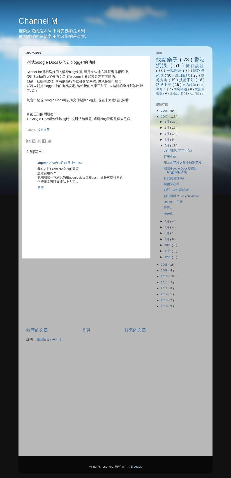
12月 (168, 257)
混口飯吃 (183, 75)
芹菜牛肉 (170, 156)
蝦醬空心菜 (172, 184)
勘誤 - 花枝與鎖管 (176, 190)
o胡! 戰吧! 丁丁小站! (178, 150)
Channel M (38, 21)
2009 (165, 270)
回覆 (40, 188)
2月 (167, 127)
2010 (165, 276)
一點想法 (174, 70)
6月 (167, 221)
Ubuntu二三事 (173, 202)
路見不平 (164, 84)
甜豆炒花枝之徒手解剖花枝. (183, 162)
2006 (165, 110)
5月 (167, 145)
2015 (165, 300)
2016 (165, 306)
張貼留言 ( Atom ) (49, 339)
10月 (168, 245)
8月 (167, 233)
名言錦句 (190, 85)
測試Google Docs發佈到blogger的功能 (180, 170)
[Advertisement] (79, 134)
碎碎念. (169, 214)
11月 (168, 251)
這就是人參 (177, 93)
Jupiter (42, 163)
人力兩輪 (194, 93)
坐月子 (161, 89)
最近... (168, 208)
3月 (167, 133)
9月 (167, 239)
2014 (165, 294)
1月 (167, 121)
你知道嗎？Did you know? (182, 196)
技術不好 (187, 80)
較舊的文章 (135, 330)
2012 (165, 288)
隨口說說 (195, 66)
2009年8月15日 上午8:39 (66, 163)
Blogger (136, 466)
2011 (165, 282)
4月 (167, 139)
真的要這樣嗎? (174, 178)
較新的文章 (37, 330)
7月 (167, 227)
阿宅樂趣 (181, 89)
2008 (165, 264)
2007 (165, 116)
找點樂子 (43, 130)
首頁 (86, 330)
